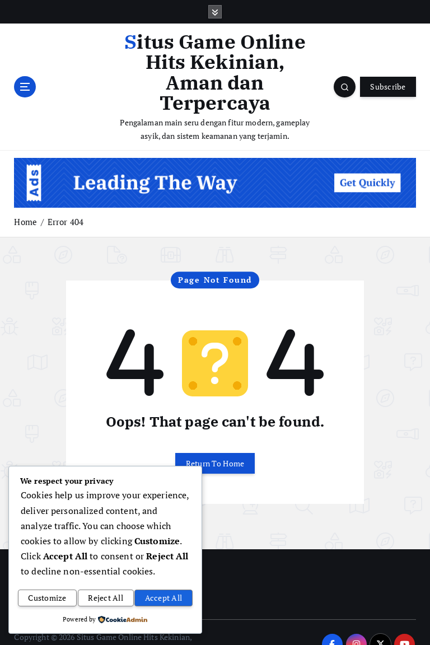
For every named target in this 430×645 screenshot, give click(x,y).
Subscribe (387, 76)
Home (25, 199)
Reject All (105, 600)
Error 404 (65, 199)
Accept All (163, 600)
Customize (47, 600)
